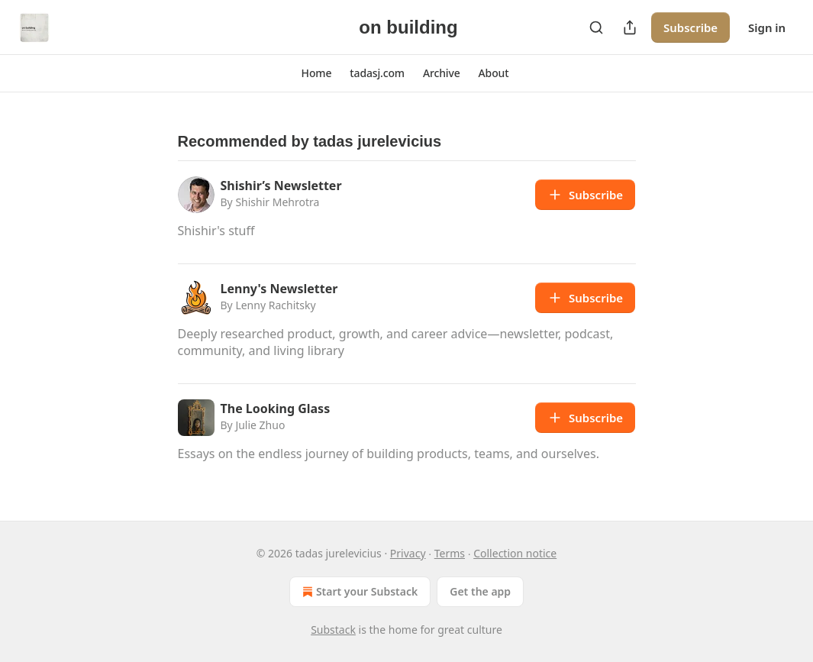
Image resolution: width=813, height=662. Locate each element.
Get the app (480, 591)
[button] (316, 73)
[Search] (596, 27)
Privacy (408, 553)
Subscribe (690, 27)
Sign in (767, 27)
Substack (333, 629)
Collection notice (515, 553)
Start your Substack (358, 591)
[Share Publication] (630, 27)
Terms (449, 553)
